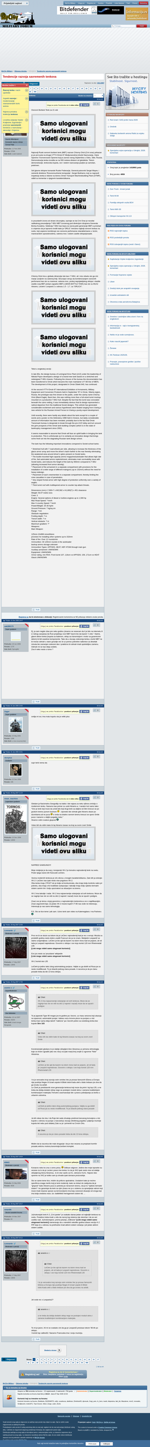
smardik (7, 1210)
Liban (112, 282)
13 (55, 88)
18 (77, 88)
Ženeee (113, 348)
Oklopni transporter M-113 (121, 216)
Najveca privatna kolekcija (10, 113)
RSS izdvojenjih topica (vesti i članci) (125, 244)
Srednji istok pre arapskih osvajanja (124, 288)
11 (46, 88)
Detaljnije (117, 1391)
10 (42, 88)
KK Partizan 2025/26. (119, 355)
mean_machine (11, 799)
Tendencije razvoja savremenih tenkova (51, 71)
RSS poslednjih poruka (119, 237)
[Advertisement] (75, 50)
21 (91, 88)
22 (95, 88)
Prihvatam (92, 1444)
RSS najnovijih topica (119, 231)
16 (68, 88)
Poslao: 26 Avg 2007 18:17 (14, 1204)
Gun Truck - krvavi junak (120, 189)
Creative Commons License (107, 1427)
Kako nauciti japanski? (119, 341)
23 (100, 88)
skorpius (8, 758)
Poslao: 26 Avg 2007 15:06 (14, 925)
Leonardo (8, 930)
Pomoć (134, 3)
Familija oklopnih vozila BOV (122, 202)
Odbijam (106, 1444)
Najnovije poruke (64, 1416)
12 (51, 88)
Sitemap (76, 1416)
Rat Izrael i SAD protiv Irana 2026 (124, 120)
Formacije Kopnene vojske (121, 275)
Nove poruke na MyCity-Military (121, 254)
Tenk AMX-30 (115, 209)
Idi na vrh (101, 1367)
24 (55, 1362)
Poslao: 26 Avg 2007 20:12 (14, 1238)
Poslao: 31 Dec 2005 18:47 (14, 620)
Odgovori (33, 84)
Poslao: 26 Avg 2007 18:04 (14, 1156)
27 (68, 1362)
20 (86, 88)
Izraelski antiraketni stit (119, 295)
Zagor (6, 711)
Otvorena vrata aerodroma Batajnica (125, 302)
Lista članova (119, 3)
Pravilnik (109, 3)
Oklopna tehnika (20, 71)
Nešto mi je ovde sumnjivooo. (122, 335)
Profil (37, 610)
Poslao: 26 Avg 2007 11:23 (14, 793)
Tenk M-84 (114, 196)
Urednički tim (87, 1416)
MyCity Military (70, 3)
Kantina (100, 3)
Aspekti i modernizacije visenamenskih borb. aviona (11, 102)
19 (82, 88)
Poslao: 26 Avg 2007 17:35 (14, 982)
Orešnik (113, 127)
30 (30, 92)
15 (64, 88)
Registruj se (91, 3)
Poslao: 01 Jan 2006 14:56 (14, 706)
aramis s (8, 988)
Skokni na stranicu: (85, 96)
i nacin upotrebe (11, 91)
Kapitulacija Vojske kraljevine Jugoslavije (127, 259)
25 (59, 1362)
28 (73, 1362)
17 (73, 88)
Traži (128, 3)
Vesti (93, 1422)
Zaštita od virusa (109, 1422)
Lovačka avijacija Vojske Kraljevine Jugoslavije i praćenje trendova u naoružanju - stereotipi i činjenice (13, 125)
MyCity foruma (39, 1437)
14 (59, 88)
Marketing (143, 3)
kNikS (6, 1162)
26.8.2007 (100, 83)
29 (77, 1362)
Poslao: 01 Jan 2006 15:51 (14, 752)
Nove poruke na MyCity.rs (118, 311)
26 (64, 1362)
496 (35, 92)
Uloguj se (81, 3)
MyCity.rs (99, 1422)
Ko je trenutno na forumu (16, 1388)
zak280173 (8, 626)
